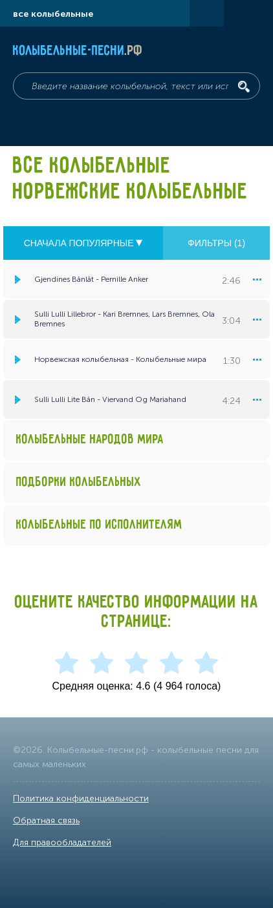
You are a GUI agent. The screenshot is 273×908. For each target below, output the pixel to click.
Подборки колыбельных (79, 482)
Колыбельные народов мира (90, 439)
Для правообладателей (62, 842)
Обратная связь (46, 820)
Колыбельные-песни (78, 51)
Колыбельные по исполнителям (99, 525)
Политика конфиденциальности (81, 798)
